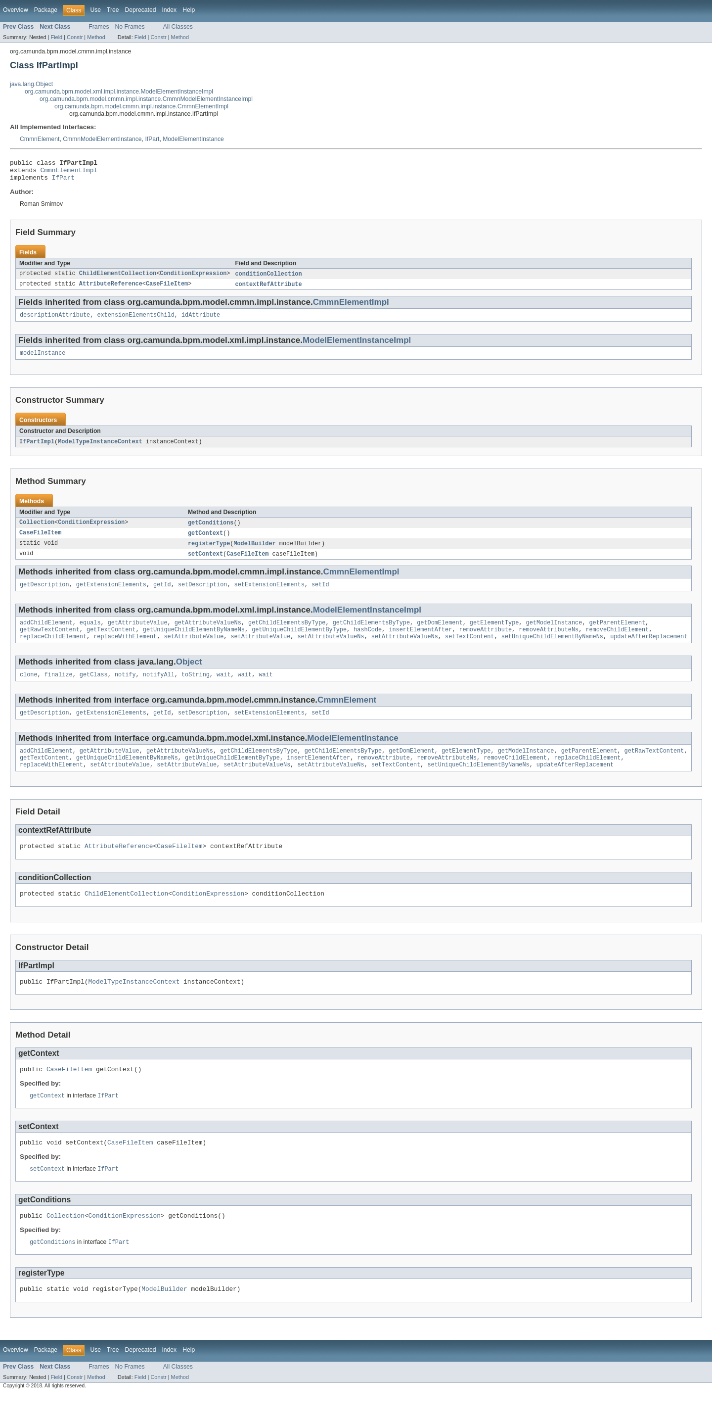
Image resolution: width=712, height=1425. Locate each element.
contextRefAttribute (268, 289)
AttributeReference (110, 289)
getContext (205, 542)
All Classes (178, 26)
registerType (209, 553)
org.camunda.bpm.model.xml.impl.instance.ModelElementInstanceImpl (119, 91)
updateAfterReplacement (648, 650)
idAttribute (200, 321)
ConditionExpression (193, 279)
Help (188, 9)
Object (189, 675)
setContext (205, 564)
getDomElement (439, 634)
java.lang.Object (31, 84)
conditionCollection (268, 279)
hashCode (368, 642)
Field (56, 37)
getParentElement (617, 634)
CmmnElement (39, 139)
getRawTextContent (50, 642)
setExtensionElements (269, 595)
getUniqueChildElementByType (299, 642)
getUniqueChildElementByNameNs (194, 642)
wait (223, 689)
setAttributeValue (193, 650)
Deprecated (140, 9)
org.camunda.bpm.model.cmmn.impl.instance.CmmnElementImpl (141, 106)
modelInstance (42, 360)
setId (320, 595)
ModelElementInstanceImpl (357, 346)
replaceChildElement (53, 650)
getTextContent (111, 642)
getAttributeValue (138, 634)
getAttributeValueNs (208, 634)
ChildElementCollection (117, 279)
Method (96, 37)
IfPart (152, 139)
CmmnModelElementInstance (102, 139)
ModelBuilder (254, 553)
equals (90, 634)
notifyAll (159, 689)
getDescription (44, 595)
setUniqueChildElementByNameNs (552, 650)
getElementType (494, 634)
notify (125, 689)
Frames (99, 26)
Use (95, 9)
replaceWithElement (125, 650)
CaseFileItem (167, 289)
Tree (113, 9)
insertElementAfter (420, 642)
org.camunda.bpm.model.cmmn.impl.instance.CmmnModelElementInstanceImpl (146, 98)
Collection (36, 531)
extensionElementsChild (135, 321)
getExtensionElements (111, 595)
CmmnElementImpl (69, 172)
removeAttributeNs (548, 642)
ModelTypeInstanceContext (100, 449)
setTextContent (469, 650)
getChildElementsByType (286, 634)
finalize (58, 689)
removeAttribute (485, 642)
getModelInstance (554, 634)
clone (29, 689)
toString (195, 689)
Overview (15, 9)
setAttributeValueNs (330, 650)
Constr (75, 37)
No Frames (130, 26)
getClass (94, 689)
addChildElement (46, 634)
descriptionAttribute (55, 321)
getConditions (210, 531)
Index (169, 9)
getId (162, 595)
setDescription (202, 595)
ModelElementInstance (193, 139)
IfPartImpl (36, 449)
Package (45, 9)
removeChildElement (617, 642)
